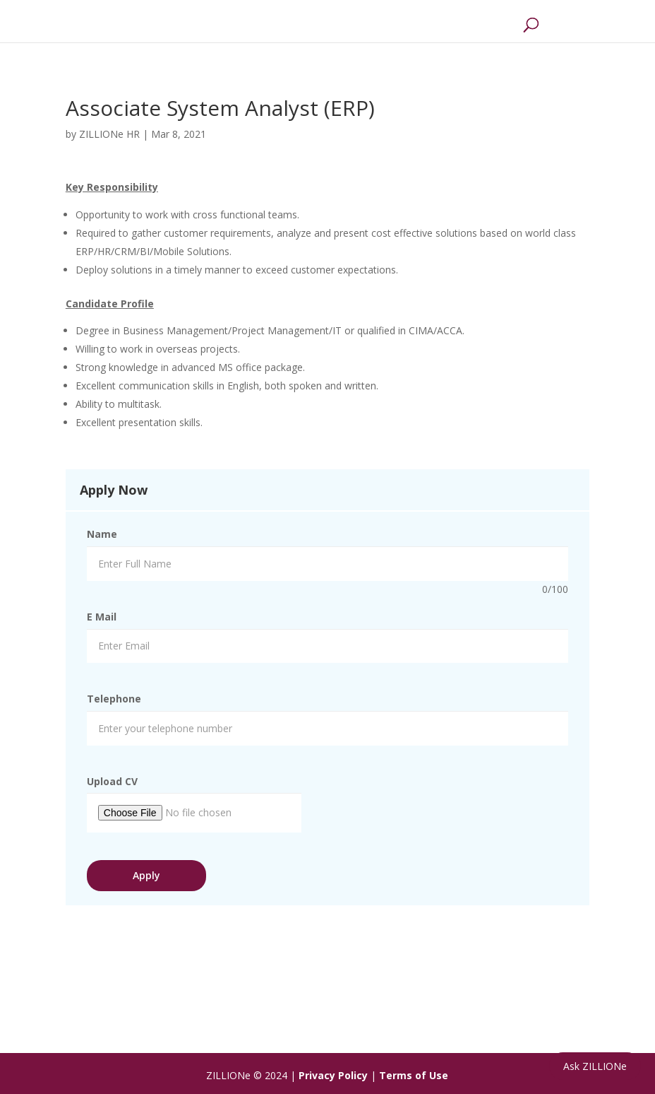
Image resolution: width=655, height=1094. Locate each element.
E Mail (101, 616)
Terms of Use (413, 1075)
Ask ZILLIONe (595, 1066)
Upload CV (112, 781)
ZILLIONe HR (109, 134)
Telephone (114, 698)
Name (102, 534)
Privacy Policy (333, 1075)
